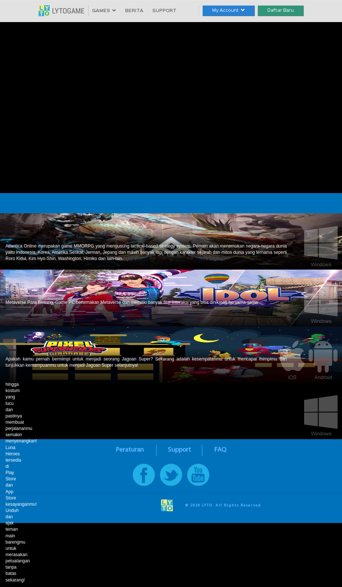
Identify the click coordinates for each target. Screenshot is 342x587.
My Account (228, 10)
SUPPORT (164, 11)
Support (179, 450)
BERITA (134, 11)
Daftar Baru (280, 10)
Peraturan (130, 450)
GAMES (104, 11)
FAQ (220, 450)
